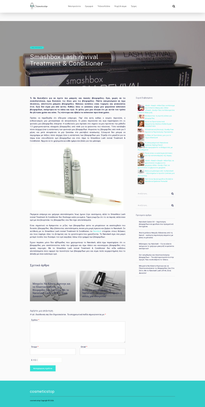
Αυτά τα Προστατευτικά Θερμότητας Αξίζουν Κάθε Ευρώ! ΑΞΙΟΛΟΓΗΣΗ (158, 124)
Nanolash (97, 231)
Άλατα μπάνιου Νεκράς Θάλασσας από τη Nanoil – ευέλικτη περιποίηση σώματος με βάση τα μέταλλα (156, 235)
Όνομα (34, 347)
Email (84, 347)
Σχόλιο (35, 320)
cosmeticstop (42, 391)
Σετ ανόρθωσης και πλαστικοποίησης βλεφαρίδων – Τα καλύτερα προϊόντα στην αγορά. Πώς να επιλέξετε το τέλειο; (156, 257)
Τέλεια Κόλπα (104, 6)
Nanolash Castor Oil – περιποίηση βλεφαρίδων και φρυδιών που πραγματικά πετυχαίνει (156, 224)
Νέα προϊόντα (74, 6)
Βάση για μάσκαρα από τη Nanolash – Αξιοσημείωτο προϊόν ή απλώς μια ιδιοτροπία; (102, 293)
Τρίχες (134, 6)
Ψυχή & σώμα (120, 6)
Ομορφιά (89, 6)
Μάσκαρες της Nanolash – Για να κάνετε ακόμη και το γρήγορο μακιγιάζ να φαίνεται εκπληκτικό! (156, 246)
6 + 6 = (34, 360)
